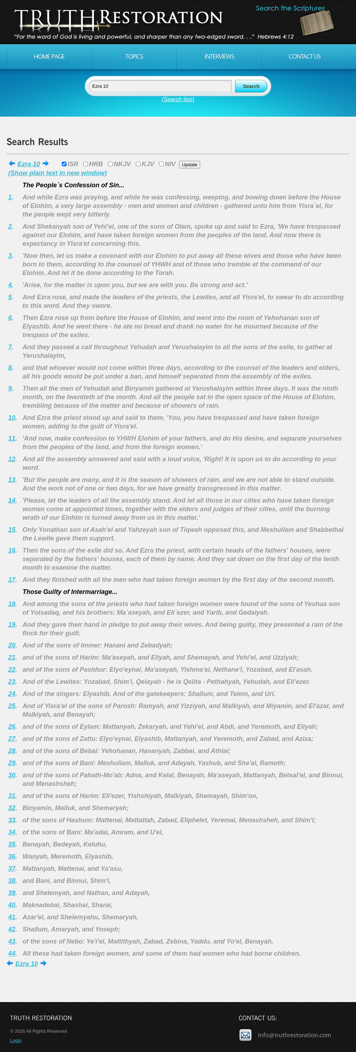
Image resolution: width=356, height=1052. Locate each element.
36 (11, 856)
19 (11, 624)
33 (11, 820)
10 (11, 417)
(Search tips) (178, 99)
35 (11, 844)
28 (11, 750)
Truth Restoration (177, 22)
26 (11, 726)
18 (11, 604)
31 (11, 795)
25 (11, 706)
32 (11, 808)
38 (11, 880)
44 (11, 953)
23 (11, 681)
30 (11, 775)
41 (11, 917)
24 (11, 693)
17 (11, 579)
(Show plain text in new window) (57, 173)
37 (11, 868)
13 (11, 479)
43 (11, 941)
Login (15, 1040)
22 (11, 669)
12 (11, 459)
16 (11, 550)
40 (11, 905)
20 (11, 645)
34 (11, 832)
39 (11, 892)
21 (11, 657)
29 (11, 763)
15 (11, 529)
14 (11, 500)
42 (11, 929)
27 (11, 738)
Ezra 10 (29, 164)
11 (11, 438)
